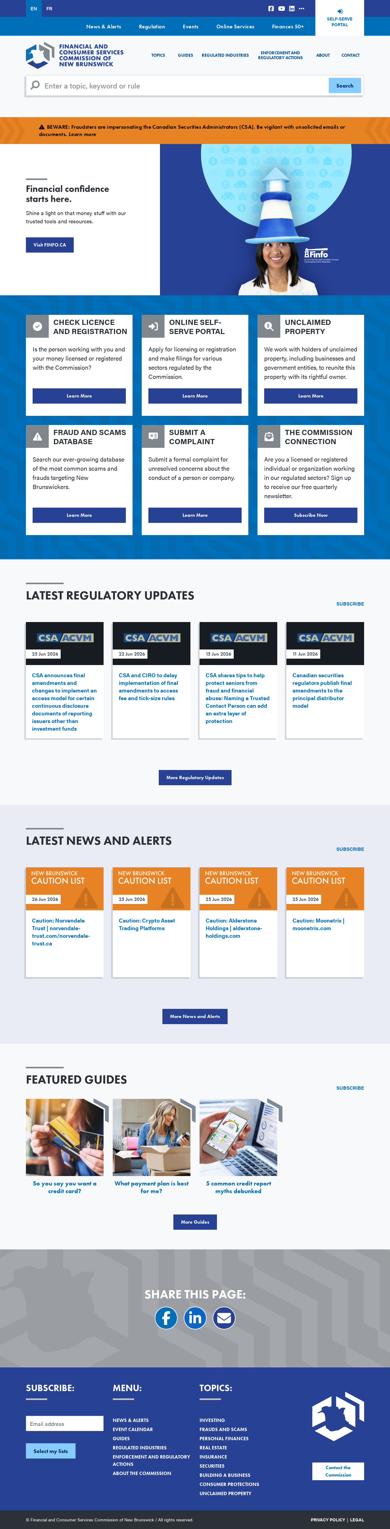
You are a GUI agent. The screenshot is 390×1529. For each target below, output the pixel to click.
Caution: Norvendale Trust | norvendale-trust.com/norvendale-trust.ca (61, 931)
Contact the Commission (338, 1471)
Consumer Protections (229, 1484)
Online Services (235, 26)
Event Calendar (133, 1429)
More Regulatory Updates (195, 777)
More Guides (195, 1222)
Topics (158, 55)
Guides (185, 55)
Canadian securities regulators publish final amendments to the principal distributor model (322, 690)
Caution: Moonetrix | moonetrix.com (318, 924)
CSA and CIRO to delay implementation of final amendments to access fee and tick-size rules (148, 686)
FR (49, 8)
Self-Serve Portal (340, 22)
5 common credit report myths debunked (238, 1187)
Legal (357, 1519)
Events (191, 26)
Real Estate (213, 1447)
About (323, 55)
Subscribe (350, 603)
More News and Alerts (195, 1016)
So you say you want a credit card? (65, 1187)
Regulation (152, 26)
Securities (212, 1466)
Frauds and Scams (223, 1429)
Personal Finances (224, 1438)
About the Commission (142, 1473)
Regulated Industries (225, 55)
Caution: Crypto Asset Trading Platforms (147, 924)
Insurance (213, 1457)
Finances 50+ (288, 26)
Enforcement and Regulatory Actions (280, 55)
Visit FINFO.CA (50, 245)
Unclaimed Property (225, 1493)
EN (33, 8)
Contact (351, 55)
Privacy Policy (328, 1519)
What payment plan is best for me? (152, 1187)
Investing (212, 1420)
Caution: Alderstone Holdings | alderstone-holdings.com (234, 927)
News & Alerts (103, 26)
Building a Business (225, 1475)
